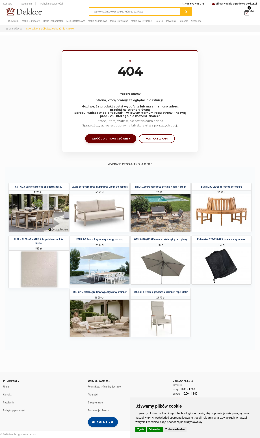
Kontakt (7, 3)
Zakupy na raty (95, 402)
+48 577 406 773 (193, 3)
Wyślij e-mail (103, 422)
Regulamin (26, 3)
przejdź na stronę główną (130, 109)
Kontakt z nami (157, 138)
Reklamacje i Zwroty (98, 410)
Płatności (93, 394)
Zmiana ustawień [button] (175, 429)
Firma (6, 386)
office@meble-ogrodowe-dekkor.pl (234, 3)
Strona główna (13, 28)
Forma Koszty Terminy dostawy (104, 386)
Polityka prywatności (51, 3)
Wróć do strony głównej (111, 138)
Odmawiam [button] (154, 429)
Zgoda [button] (140, 429)
